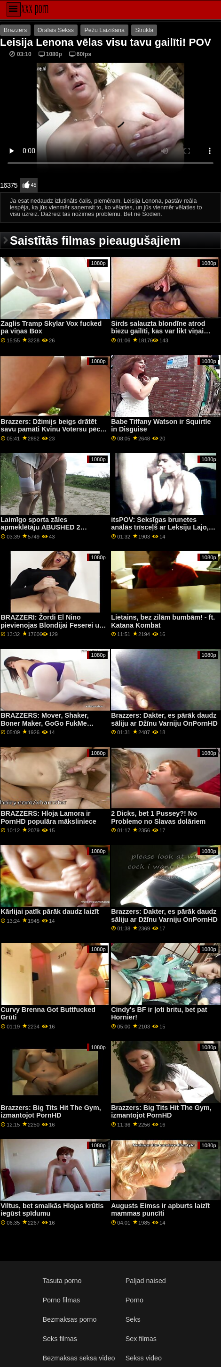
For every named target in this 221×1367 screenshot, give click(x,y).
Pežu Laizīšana (104, 30)
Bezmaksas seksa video (79, 1358)
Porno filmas (61, 1300)
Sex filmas (141, 1338)
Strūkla (144, 30)
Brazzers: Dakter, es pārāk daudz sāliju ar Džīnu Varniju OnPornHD (164, 719)
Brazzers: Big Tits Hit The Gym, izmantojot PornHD (50, 1111)
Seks (133, 1319)
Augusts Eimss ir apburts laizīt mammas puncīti (160, 1210)
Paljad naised (146, 1280)
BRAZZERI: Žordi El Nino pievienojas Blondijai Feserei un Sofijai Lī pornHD (51, 625)
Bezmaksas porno (70, 1319)
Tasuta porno (62, 1280)
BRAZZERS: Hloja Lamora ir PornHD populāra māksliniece (48, 817)
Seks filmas (60, 1338)
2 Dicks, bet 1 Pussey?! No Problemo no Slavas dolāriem (158, 817)
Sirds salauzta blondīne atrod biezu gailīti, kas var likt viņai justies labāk (158, 331)
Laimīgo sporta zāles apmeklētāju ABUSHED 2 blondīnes (40, 527)
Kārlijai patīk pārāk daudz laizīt (49, 911)
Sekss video (144, 1358)
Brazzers (15, 30)
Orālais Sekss (56, 30)
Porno (134, 1300)
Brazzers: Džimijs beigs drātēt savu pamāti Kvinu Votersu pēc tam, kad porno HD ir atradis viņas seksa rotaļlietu (50, 433)
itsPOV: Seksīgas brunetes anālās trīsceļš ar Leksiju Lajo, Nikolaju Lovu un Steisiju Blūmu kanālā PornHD (162, 531)
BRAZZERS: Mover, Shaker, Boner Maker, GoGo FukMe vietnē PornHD (44, 723)
